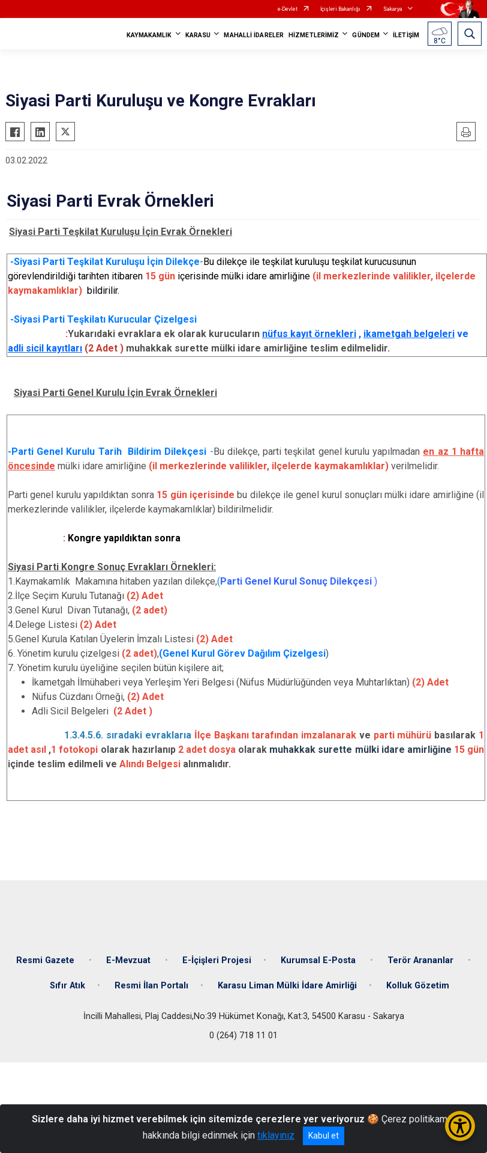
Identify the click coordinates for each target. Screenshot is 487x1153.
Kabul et (323, 1135)
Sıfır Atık (67, 986)
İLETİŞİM (406, 35)
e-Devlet (287, 9)
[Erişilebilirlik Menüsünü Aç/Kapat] (460, 1126)
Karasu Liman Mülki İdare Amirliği (287, 986)
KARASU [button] (198, 35)
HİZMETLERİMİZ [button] (313, 35)
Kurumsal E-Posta (319, 960)
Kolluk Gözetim (417, 986)
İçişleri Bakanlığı (340, 9)
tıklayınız (275, 1135)
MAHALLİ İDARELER (254, 35)
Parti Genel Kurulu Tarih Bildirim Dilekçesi (110, 451)
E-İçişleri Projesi (216, 960)
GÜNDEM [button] (366, 35)
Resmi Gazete (46, 960)
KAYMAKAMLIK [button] (149, 35)
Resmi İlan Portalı (151, 986)
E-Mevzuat (129, 960)
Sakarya (392, 9)
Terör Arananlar (421, 960)
